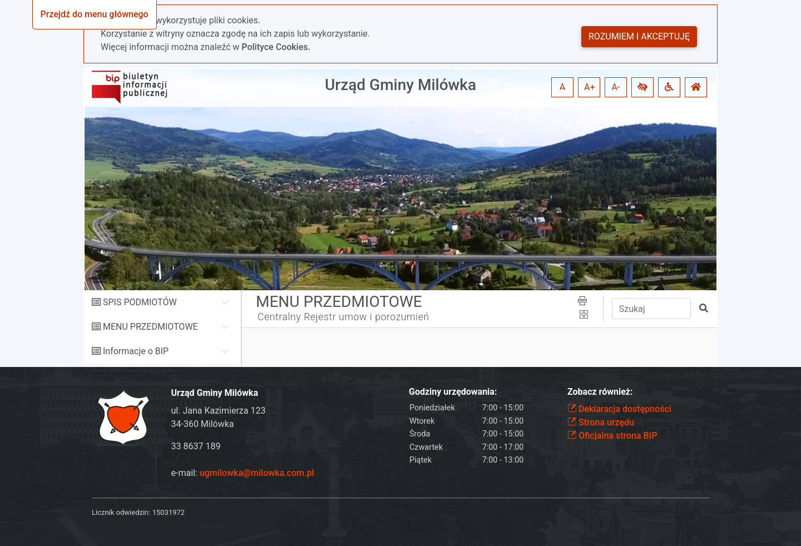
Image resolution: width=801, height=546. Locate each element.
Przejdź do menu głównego (95, 14)
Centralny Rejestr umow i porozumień (343, 316)
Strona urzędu (600, 422)
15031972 (168, 512)
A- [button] (616, 87)
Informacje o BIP (136, 351)
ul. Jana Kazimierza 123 (218, 410)
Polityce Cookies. (275, 47)
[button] (642, 87)
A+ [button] (589, 87)
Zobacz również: (600, 391)
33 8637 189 (196, 446)
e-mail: (242, 473)
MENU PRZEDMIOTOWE (150, 326)
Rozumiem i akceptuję (639, 36)
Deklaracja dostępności (619, 409)
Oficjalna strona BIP (612, 435)
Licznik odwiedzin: (121, 512)
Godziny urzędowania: (453, 391)
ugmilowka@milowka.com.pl (257, 473)
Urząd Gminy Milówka (400, 85)
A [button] (562, 87)
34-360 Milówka (202, 424)
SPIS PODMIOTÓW (140, 302)
